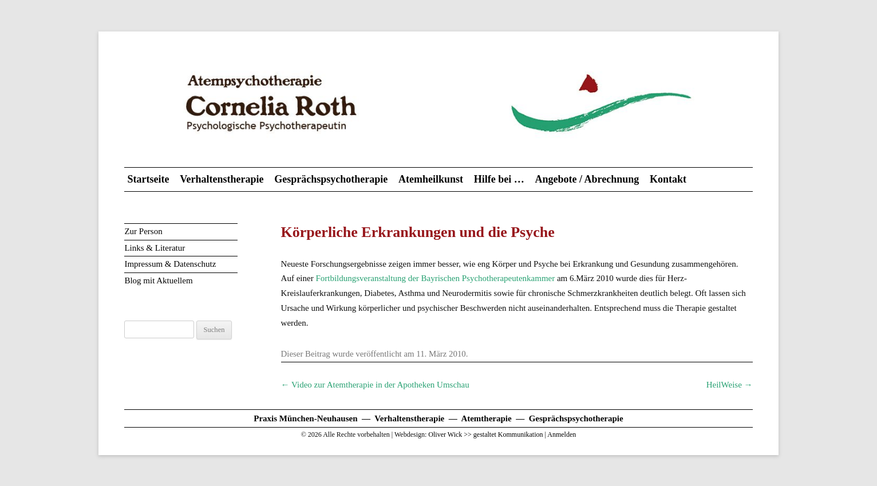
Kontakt (668, 179)
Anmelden (561, 434)
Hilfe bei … (499, 179)
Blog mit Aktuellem (158, 280)
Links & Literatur (154, 247)
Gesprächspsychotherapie (331, 179)
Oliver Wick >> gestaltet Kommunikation (485, 434)
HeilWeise (729, 384)
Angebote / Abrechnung (587, 179)
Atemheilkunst (430, 179)
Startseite (148, 179)
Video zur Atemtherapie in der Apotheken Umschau (375, 384)
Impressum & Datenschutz (170, 263)
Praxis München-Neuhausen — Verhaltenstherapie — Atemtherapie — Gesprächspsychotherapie (438, 418)
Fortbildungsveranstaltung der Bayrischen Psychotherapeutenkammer (435, 278)
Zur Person (143, 231)
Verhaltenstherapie (221, 179)
